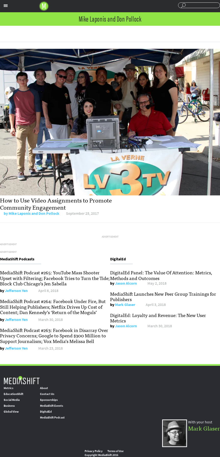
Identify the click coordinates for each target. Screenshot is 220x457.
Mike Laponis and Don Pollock (34, 213)
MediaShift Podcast (52, 417)
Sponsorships (49, 400)
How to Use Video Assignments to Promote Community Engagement (56, 203)
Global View (11, 412)
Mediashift (44, 6)
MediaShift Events (51, 406)
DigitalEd (46, 412)
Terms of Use (115, 451)
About (44, 388)
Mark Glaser (125, 304)
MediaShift (21, 380)
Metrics (8, 388)
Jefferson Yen (16, 290)
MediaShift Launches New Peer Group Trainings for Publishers (163, 296)
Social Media (12, 400)
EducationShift (13, 394)
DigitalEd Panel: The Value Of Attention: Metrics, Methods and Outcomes (161, 275)
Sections (5, 5)
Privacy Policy (94, 451)
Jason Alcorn (126, 283)
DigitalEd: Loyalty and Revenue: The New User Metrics (158, 317)
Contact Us (47, 394)
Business (9, 406)
